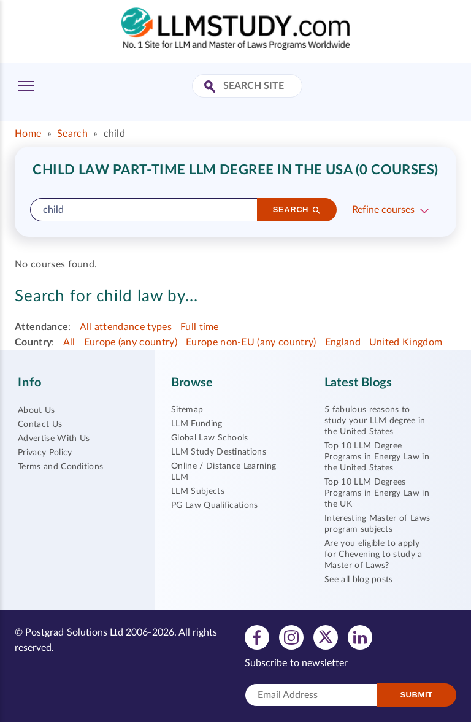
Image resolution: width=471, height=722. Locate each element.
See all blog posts (358, 579)
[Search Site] (211, 87)
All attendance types (126, 327)
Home (28, 134)
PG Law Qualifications (214, 505)
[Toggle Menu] (26, 86)
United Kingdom (405, 342)
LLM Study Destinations (218, 452)
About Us (36, 410)
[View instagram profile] (291, 637)
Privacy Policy (45, 452)
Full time (199, 327)
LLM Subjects (197, 491)
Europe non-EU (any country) (251, 342)
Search (72, 134)
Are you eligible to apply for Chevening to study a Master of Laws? (373, 554)
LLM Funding (197, 424)
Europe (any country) (130, 342)
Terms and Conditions (60, 467)
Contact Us (40, 424)
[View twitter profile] (325, 637)
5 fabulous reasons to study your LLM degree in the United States (375, 420)
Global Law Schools (209, 438)
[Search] (297, 209)
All (69, 342)
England (343, 342)
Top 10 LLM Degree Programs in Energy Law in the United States (376, 457)
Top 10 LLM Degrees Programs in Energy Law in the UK (376, 493)
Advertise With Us (54, 438)
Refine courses (383, 210)
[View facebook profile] (257, 637)
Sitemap (187, 409)
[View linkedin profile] (360, 637)
